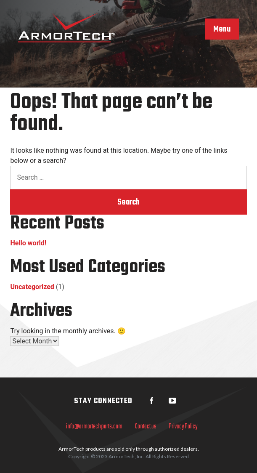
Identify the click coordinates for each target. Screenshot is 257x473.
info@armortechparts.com (94, 426)
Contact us (145, 426)
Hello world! (28, 243)
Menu (222, 29)
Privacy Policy (183, 426)
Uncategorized (32, 287)
